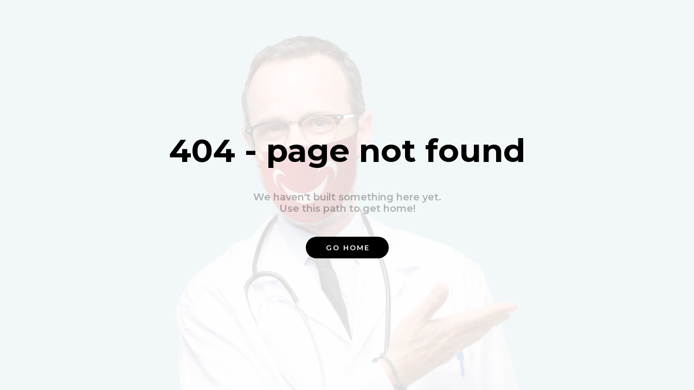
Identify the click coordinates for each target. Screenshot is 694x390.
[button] (347, 247)
